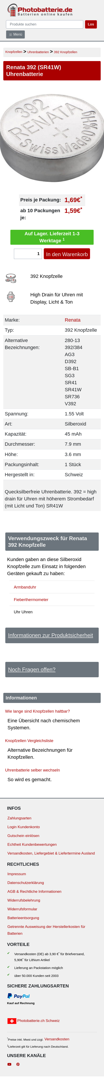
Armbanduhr (25, 587)
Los (91, 24)
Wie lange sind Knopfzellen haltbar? (37, 711)
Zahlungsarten (20, 818)
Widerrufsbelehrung (24, 900)
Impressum (17, 874)
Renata (72, 320)
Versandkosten (56, 1039)
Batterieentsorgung (23, 918)
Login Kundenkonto (24, 827)
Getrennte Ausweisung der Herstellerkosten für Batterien (46, 930)
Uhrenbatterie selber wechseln (32, 770)
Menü (15, 34)
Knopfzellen (13, 52)
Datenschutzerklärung (26, 883)
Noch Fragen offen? (31, 669)
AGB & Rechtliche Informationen (35, 891)
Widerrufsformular (22, 909)
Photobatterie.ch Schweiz (34, 1021)
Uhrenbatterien (38, 52)
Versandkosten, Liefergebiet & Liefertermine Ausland (51, 853)
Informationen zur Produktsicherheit (50, 635)
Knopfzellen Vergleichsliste (29, 740)
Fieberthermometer (31, 599)
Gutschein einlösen (24, 836)
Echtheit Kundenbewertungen (32, 844)
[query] (44, 24)
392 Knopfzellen (65, 52)
